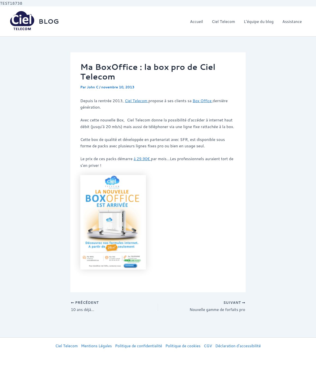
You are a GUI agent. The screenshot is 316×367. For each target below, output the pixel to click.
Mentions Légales (94, 345)
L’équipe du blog (260, 21)
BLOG (49, 21)
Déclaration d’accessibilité (240, 345)
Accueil (199, 21)
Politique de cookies (184, 345)
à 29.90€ (143, 158)
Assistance (292, 21)
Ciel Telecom (225, 21)
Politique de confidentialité (138, 345)
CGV (209, 345)
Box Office (204, 100)
